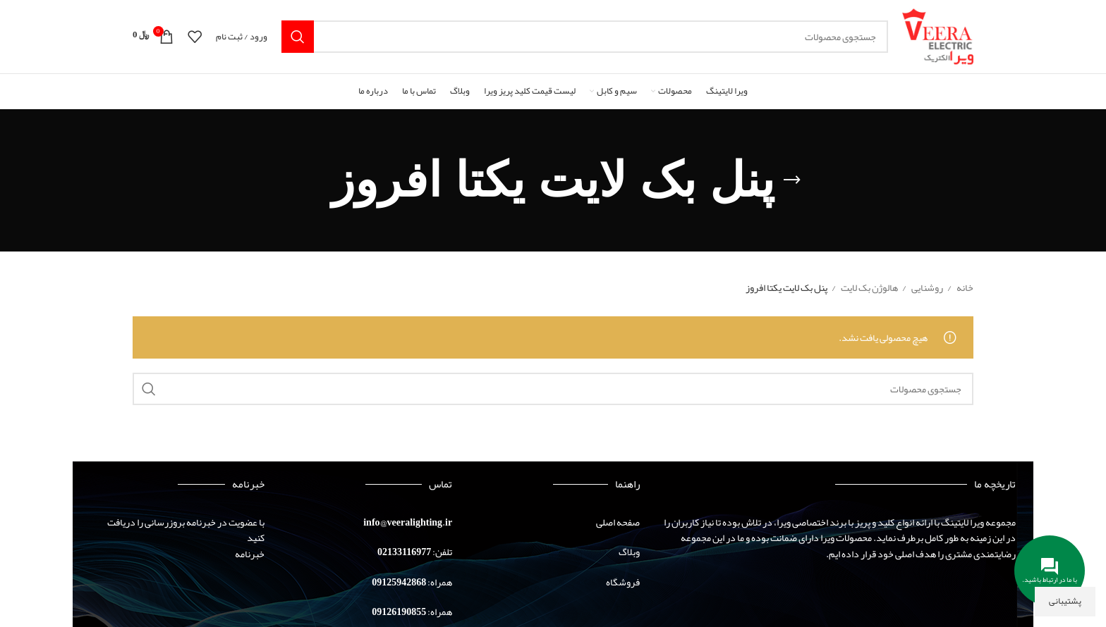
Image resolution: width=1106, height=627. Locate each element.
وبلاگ (629, 551)
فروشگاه (623, 582)
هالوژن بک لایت (868, 287)
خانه (964, 287)
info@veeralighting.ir (407, 522)
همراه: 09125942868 (412, 582)
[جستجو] (585, 36)
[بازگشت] (792, 180)
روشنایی (926, 287)
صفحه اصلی (618, 522)
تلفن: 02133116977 (414, 551)
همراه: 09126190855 (412, 611)
